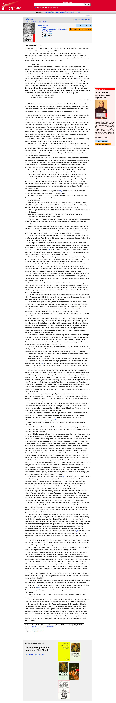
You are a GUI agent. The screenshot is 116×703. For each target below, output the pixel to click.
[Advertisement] (105, 5)
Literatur (30, 19)
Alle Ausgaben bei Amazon (34, 654)
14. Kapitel (48, 33)
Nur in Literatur (51, 8)
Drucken (89, 16)
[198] (41, 363)
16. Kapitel (48, 37)
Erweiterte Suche (67, 2)
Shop (78, 12)
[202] (38, 587)
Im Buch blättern (84, 25)
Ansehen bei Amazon (103, 144)
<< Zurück (76, 20)
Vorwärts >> (85, 20)
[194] (65, 136)
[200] (63, 476)
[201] (77, 531)
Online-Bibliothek (11, 5)
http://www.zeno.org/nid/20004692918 (43, 627)
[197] (78, 306)
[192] (26, 48)
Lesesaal (47, 12)
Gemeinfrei (35, 629)
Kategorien (70, 12)
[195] (60, 191)
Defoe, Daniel (43, 25)
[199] (54, 420)
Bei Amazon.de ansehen (80, 29)
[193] (77, 78)
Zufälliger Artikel (58, 12)
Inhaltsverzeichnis (31, 21)
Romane (43, 27)
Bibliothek (39, 8)
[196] (49, 250)
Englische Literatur (37, 631)
